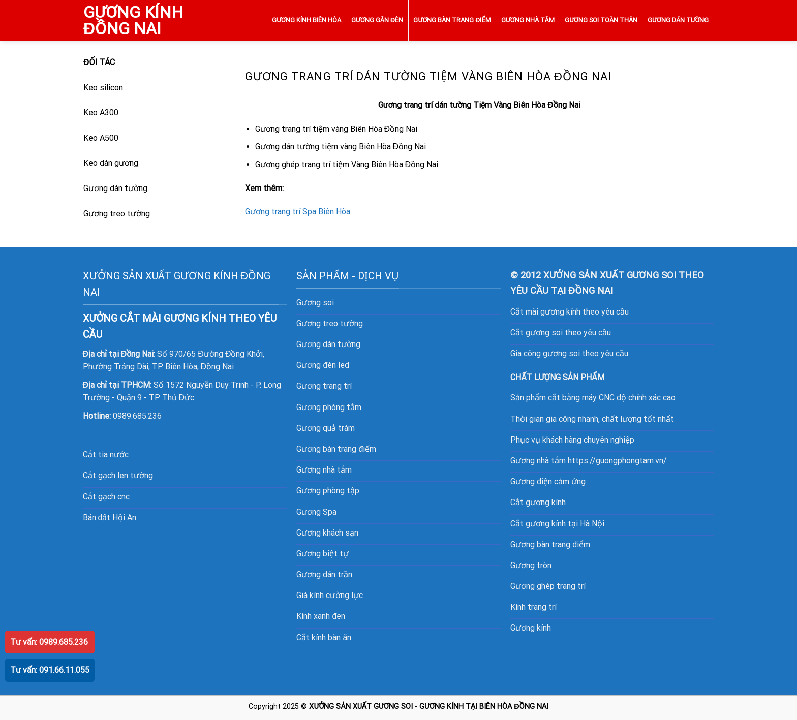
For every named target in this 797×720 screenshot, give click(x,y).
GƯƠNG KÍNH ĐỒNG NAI (133, 20)
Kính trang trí (533, 607)
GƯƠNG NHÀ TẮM (528, 20)
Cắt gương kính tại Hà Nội (557, 523)
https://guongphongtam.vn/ (617, 460)
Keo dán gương (110, 163)
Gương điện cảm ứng (548, 481)
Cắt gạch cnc (106, 497)
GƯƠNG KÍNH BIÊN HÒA (306, 20)
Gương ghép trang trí (548, 586)
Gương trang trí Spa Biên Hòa (297, 211)
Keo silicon (103, 87)
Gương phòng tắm (328, 407)
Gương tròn (530, 565)
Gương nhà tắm (324, 470)
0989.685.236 (137, 416)
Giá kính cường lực (329, 595)
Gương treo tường (116, 213)
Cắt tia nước (106, 454)
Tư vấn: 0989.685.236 (49, 642)
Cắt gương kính (538, 502)
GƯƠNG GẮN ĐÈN (377, 20)
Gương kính (530, 628)
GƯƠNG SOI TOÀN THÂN (601, 20)
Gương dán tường (115, 188)
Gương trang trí (324, 386)
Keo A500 (100, 138)
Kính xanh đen (320, 616)
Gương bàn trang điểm (550, 544)
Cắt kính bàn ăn (323, 637)
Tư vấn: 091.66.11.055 (49, 670)
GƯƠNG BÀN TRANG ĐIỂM (452, 20)
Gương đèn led (322, 365)
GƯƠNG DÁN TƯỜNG (678, 20)
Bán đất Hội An (110, 517)
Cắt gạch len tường (118, 475)
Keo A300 (100, 112)
